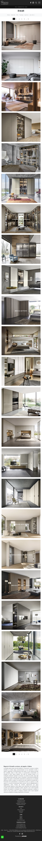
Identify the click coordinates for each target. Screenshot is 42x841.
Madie (21, 817)
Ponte (21, 433)
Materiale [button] (13, 15)
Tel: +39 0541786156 (15, 831)
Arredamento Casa (21, 6)
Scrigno (21, 158)
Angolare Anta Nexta (21, 524)
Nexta (21, 128)
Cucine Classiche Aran (21, 826)
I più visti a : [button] (32, 15)
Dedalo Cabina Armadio (21, 97)
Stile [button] (17, 15)
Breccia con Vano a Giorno (21, 585)
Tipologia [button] (21, 15)
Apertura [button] (26, 15)
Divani (21, 816)
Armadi (26, 6)
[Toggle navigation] (39, 2)
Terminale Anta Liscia (21, 341)
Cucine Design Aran (21, 823)
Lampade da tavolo (21, 800)
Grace (21, 646)
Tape (21, 738)
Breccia (21, 494)
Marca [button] (8, 15)
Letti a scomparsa (21, 809)
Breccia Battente (21, 311)
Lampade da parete (21, 804)
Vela (21, 677)
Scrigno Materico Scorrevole (21, 280)
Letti (21, 808)
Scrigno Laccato (21, 189)
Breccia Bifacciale (21, 616)
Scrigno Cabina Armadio (21, 219)
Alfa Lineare (21, 36)
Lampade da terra (21, 801)
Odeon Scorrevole (21, 402)
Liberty (21, 67)
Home (16, 6)
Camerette (21, 811)
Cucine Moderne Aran (21, 825)
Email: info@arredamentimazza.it (28, 831)
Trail (21, 707)
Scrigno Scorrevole (21, 250)
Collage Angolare (21, 463)
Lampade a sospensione (21, 803)
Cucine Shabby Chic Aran (21, 827)
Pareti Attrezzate (21, 820)
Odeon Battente (21, 372)
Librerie (21, 818)
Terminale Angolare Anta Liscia (21, 555)
